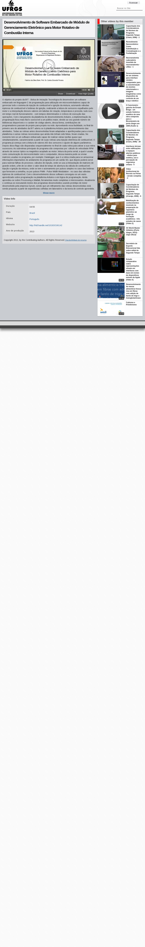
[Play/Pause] (4, 90)
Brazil (32, 213)
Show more (49, 193)
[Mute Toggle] (89, 90)
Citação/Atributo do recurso (75, 240)
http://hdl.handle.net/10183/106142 (46, 225)
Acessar (133, 2)
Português (34, 219)
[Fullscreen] (93, 90)
